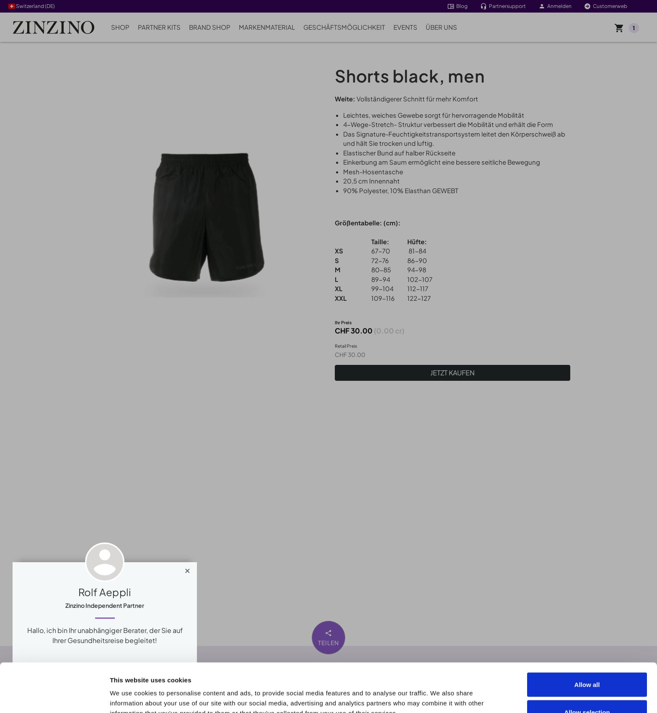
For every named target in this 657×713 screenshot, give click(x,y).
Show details (474, 691)
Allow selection (587, 663)
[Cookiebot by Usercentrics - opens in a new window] (54, 696)
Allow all (587, 635)
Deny (587, 690)
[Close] (187, 568)
